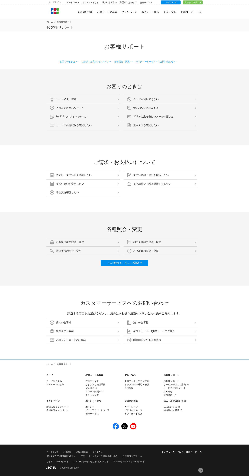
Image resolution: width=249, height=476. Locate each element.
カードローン (73, 2)
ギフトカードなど (90, 2)
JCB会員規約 (82, 452)
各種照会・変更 (122, 61)
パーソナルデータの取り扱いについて (90, 462)
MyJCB (168, 2)
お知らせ (168, 391)
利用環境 (67, 452)
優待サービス (92, 413)
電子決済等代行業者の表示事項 (60, 456)
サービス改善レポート (175, 388)
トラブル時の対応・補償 (136, 384)
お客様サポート (64, 22)
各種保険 (128, 388)
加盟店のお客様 (127, 2)
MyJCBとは (91, 388)
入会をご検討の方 (192, 2)
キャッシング (92, 395)
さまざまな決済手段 (95, 384)
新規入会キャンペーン (57, 406)
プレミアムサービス (95, 410)
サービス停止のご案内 (175, 384)
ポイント (89, 406)
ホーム (50, 22)
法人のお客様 (108, 2)
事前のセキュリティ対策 (136, 381)
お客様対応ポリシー (131, 456)
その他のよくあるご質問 (123, 263)
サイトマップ (52, 452)
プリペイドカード (133, 410)
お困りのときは (67, 61)
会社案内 (97, 452)
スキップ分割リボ (94, 391)
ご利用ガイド (92, 381)
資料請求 (168, 395)
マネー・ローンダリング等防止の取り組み (99, 456)
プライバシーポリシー (56, 462)
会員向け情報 (81, 12)
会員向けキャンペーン (57, 410)
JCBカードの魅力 (55, 384)
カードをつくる (54, 381)
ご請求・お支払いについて (94, 61)
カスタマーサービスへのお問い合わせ (154, 61)
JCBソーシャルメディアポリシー (128, 462)
